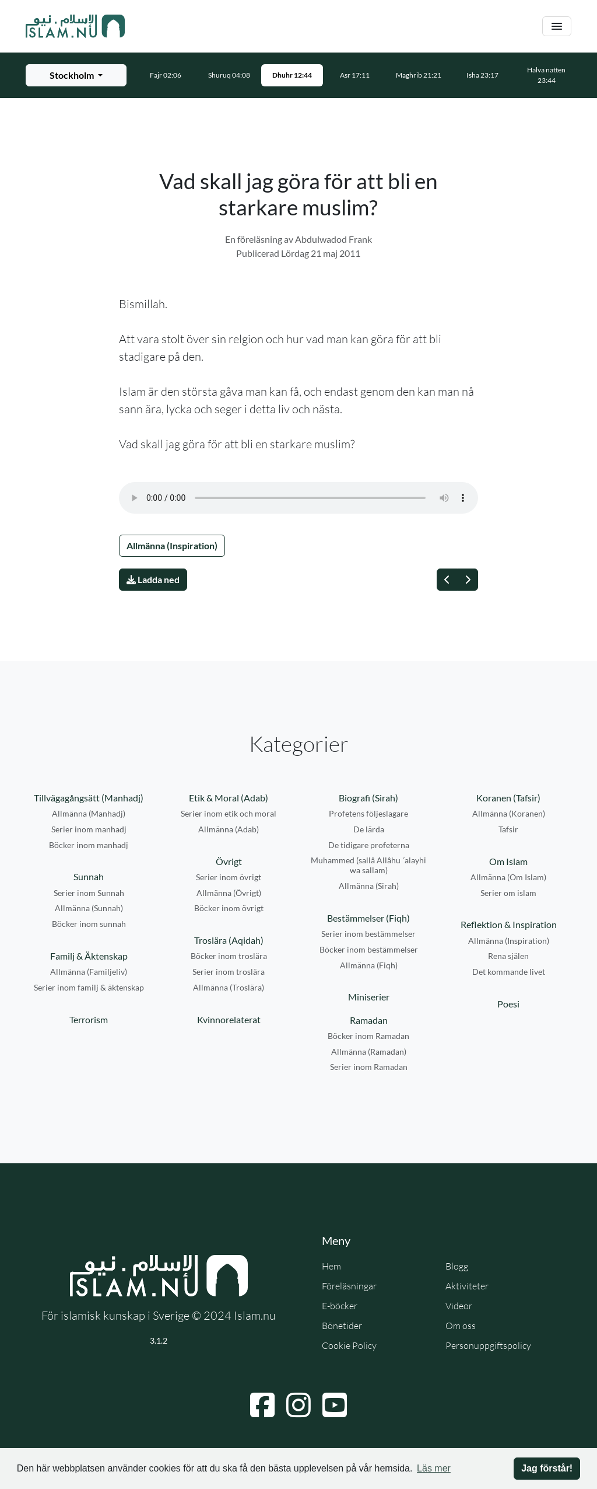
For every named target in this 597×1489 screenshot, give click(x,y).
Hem (331, 1266)
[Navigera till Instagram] (298, 1405)
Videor (458, 1306)
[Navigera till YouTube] (334, 1405)
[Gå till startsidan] (75, 26)
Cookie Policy (349, 1345)
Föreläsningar (349, 1286)
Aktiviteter (467, 1286)
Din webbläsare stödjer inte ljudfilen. (298, 498)
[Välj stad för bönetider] (76, 75)
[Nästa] (467, 580)
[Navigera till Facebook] (262, 1405)
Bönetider (342, 1325)
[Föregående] (447, 580)
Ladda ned (153, 579)
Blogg (456, 1266)
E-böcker (339, 1306)
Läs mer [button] (434, 1468)
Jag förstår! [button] (547, 1468)
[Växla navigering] (556, 26)
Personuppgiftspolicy (488, 1345)
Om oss (460, 1325)
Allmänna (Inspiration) (172, 545)
